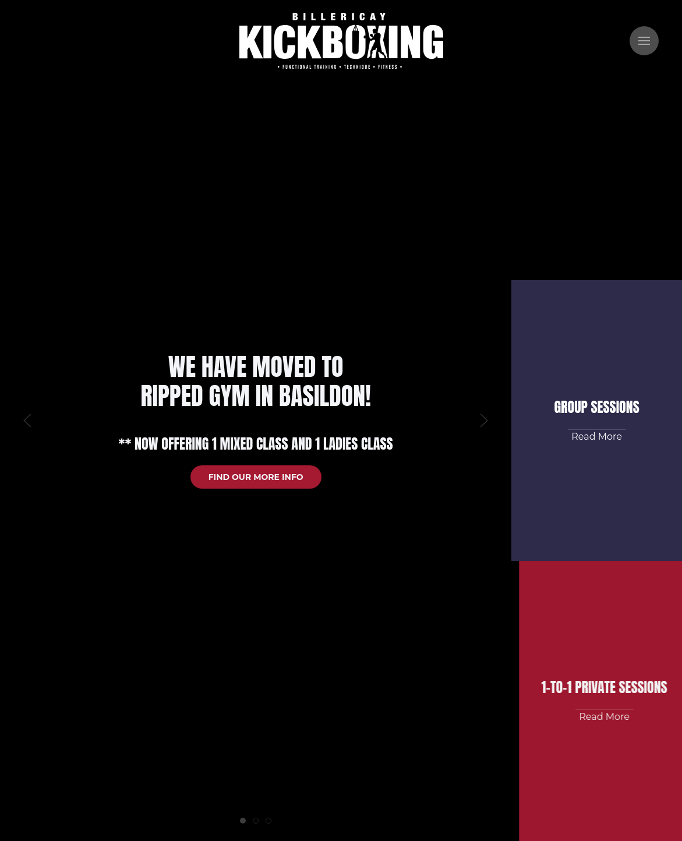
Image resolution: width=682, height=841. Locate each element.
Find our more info (256, 477)
